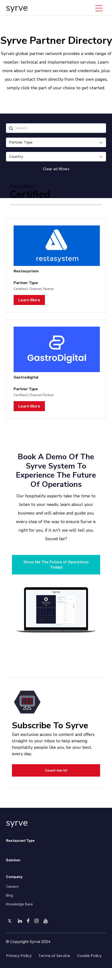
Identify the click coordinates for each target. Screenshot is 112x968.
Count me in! (56, 770)
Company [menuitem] (14, 877)
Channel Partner (41, 289)
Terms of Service (54, 955)
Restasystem (26, 271)
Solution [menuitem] (13, 860)
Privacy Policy (19, 955)
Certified (20, 289)
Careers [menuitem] (12, 886)
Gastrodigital (26, 377)
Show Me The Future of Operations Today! (56, 564)
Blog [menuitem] (9, 895)
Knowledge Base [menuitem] (19, 904)
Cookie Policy (89, 955)
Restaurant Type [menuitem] (20, 840)
